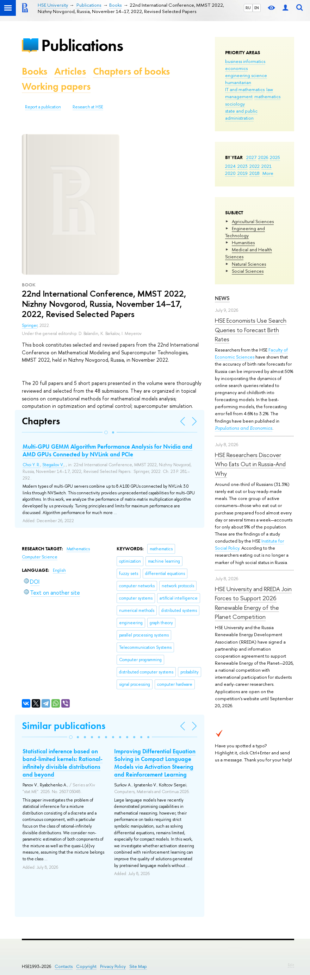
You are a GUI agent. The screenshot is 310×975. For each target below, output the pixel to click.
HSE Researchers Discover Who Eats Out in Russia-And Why (250, 464)
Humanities (243, 242)
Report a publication (43, 107)
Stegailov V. (53, 465)
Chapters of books (131, 71)
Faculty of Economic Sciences (251, 353)
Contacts (64, 966)
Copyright (86, 966)
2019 (242, 173)
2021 (266, 166)
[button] (106, 432)
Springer (29, 325)
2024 (230, 166)
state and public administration (241, 114)
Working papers (56, 86)
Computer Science (39, 557)
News (222, 298)
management (239, 96)
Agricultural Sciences (253, 221)
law (269, 89)
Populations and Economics (243, 428)
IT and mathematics (245, 89)
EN (256, 7)
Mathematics (78, 549)
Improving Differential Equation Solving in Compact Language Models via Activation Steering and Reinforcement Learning (155, 762)
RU (248, 7)
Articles (70, 71)
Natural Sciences (249, 264)
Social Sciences (248, 271)
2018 (254, 173)
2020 (230, 173)
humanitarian (238, 82)
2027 (251, 157)
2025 (275, 157)
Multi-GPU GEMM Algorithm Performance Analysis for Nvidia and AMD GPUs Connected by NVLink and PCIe (107, 450)
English (59, 570)
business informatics (245, 61)
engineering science (246, 75)
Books (34, 71)
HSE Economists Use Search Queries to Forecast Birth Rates (250, 329)
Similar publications (63, 726)
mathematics (267, 96)
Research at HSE (88, 107)
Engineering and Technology (245, 232)
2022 (254, 166)
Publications (82, 45)
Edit (291, 964)
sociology (235, 104)
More (267, 173)
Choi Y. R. (31, 465)
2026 (263, 157)
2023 (242, 166)
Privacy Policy (113, 966)
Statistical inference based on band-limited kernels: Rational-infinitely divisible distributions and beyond (63, 762)
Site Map (138, 966)
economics (236, 68)
